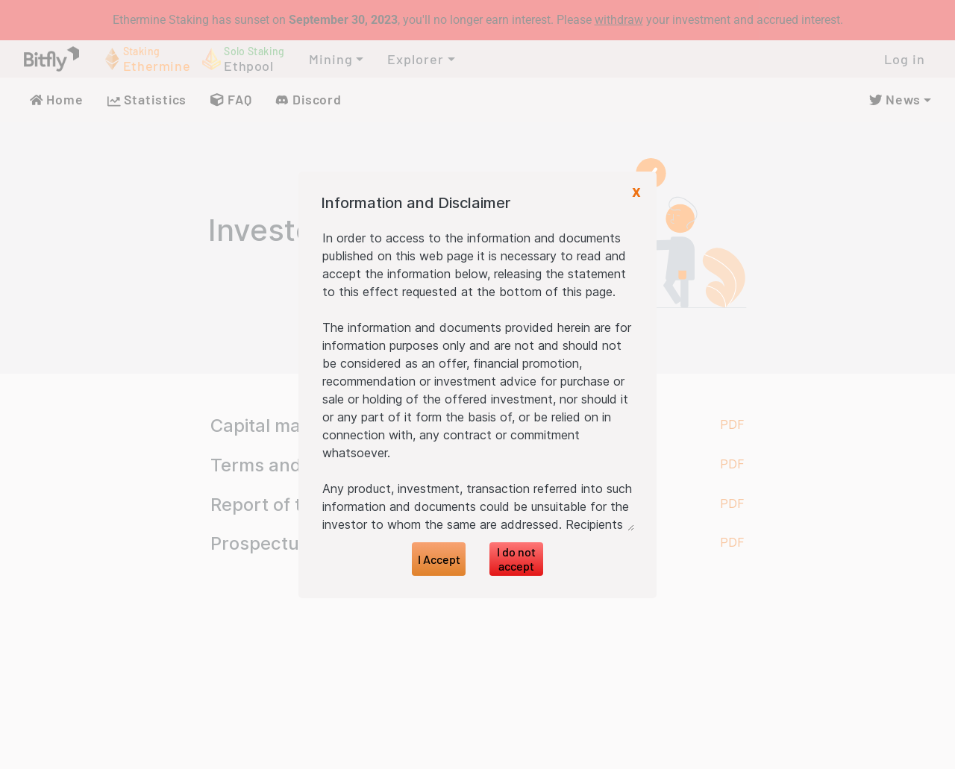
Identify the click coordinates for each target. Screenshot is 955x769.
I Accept (439, 559)
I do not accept (516, 558)
